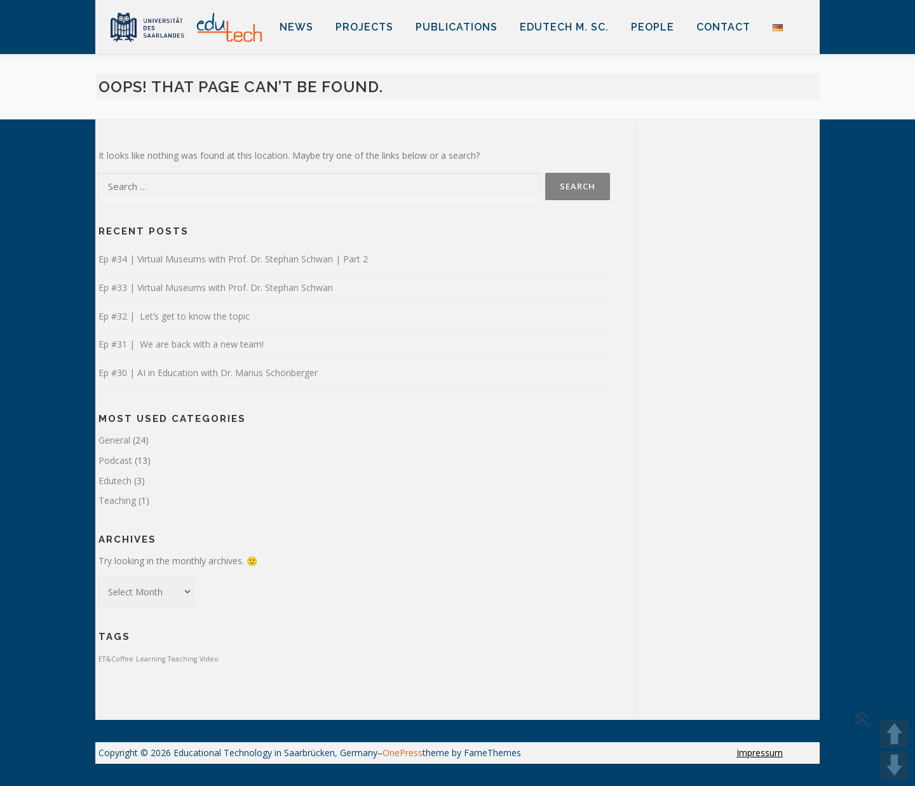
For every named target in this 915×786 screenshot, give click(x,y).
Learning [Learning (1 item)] (150, 658)
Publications (457, 27)
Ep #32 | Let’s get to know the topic (174, 316)
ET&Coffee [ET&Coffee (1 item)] (115, 658)
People (652, 27)
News (296, 27)
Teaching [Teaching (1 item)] (182, 658)
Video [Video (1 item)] (209, 658)
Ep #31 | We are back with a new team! (181, 344)
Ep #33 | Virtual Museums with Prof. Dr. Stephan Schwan (215, 287)
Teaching (117, 500)
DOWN (894, 765)
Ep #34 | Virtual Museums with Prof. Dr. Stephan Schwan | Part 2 (233, 259)
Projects (364, 27)
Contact (723, 27)
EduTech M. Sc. (564, 27)
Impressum (759, 753)
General (114, 440)
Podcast (115, 460)
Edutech (115, 481)
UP (894, 733)
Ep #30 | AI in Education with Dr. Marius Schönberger (208, 373)
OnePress (403, 753)
